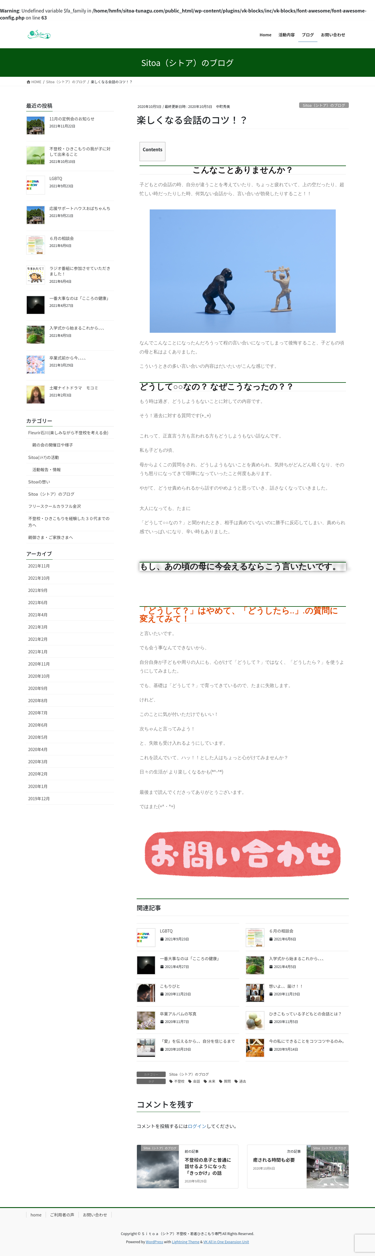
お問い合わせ (95, 1215)
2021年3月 (38, 627)
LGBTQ (166, 931)
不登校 (179, 1081)
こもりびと (170, 986)
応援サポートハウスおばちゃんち (82, 208)
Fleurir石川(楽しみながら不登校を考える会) (68, 432)
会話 (196, 1081)
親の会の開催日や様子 (52, 445)
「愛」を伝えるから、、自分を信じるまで (197, 1041)
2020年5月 (38, 737)
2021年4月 (38, 615)
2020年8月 (38, 700)
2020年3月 (38, 761)
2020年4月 (38, 749)
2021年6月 (38, 602)
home (36, 1215)
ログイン (197, 1125)
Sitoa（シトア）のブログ (324, 105)
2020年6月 (38, 725)
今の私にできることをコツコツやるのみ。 (307, 1041)
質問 (227, 1081)
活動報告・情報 (46, 469)
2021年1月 (38, 651)
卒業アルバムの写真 (178, 1014)
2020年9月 (38, 688)
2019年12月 (39, 798)
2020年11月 (39, 664)
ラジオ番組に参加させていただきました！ (79, 271)
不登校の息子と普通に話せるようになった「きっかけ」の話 (208, 1166)
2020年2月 (38, 774)
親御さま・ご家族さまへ (50, 537)
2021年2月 (38, 639)
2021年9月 (38, 590)
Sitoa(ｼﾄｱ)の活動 (43, 457)
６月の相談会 (281, 931)
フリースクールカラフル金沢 (54, 506)
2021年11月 (39, 566)
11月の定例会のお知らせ (71, 119)
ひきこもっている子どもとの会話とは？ (305, 1014)
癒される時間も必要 (274, 1159)
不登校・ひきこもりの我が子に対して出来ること (79, 151)
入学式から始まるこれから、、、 (297, 958)
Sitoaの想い (39, 482)
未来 (211, 1081)
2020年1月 (38, 786)
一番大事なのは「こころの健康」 (190, 958)
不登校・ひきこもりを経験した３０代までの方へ (69, 521)
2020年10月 (39, 676)
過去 (242, 1081)
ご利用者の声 (62, 1215)
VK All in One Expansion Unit (226, 1241)
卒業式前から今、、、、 (68, 358)
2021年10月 (39, 578)
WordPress (154, 1241)
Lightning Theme (185, 1241)
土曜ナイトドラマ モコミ (73, 388)
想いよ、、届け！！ (286, 986)
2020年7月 (38, 713)
